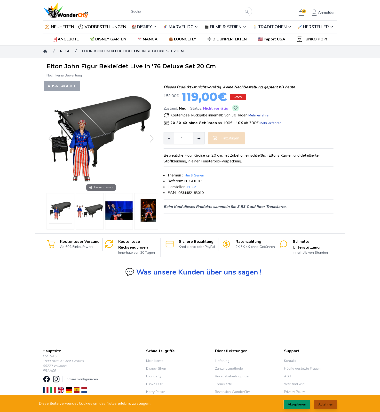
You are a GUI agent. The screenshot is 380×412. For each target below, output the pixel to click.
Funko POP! (155, 384)
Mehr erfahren (259, 115)
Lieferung (222, 361)
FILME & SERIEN (226, 27)
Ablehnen (325, 404)
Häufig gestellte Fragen (302, 368)
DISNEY (144, 27)
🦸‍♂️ (180, 26)
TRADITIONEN (272, 27)
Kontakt (290, 361)
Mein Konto (154, 361)
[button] (272, 39)
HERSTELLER (316, 27)
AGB (287, 376)
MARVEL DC (180, 27)
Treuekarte (223, 384)
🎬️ (225, 26)
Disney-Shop (156, 368)
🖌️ (316, 26)
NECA (191, 187)
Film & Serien (194, 175)
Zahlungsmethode (229, 368)
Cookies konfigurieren (81, 379)
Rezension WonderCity (232, 391)
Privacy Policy (294, 391)
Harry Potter (155, 391)
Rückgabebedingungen (232, 376)
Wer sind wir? (294, 384)
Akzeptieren (297, 404)
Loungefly (153, 376)
